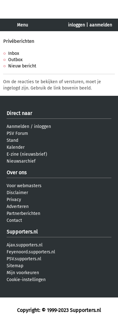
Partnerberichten (23, 213)
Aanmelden (18, 126)
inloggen (76, 25)
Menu (22, 25)
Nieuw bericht (22, 66)
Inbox (13, 53)
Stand (12, 140)
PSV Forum (17, 133)
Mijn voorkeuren (23, 272)
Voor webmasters (24, 185)
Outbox (15, 59)
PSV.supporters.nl (24, 259)
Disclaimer (17, 192)
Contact (14, 220)
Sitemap (15, 265)
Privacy (14, 199)
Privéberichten (18, 41)
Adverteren (18, 206)
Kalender (16, 147)
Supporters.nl (22, 232)
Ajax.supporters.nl (24, 245)
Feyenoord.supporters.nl (31, 252)
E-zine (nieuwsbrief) (27, 154)
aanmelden (100, 25)
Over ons (16, 173)
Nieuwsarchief (21, 161)
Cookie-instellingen (26, 279)
